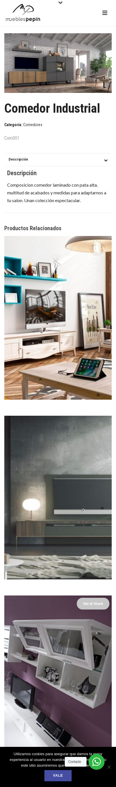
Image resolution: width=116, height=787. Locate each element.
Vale (58, 776)
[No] (109, 767)
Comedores (32, 124)
